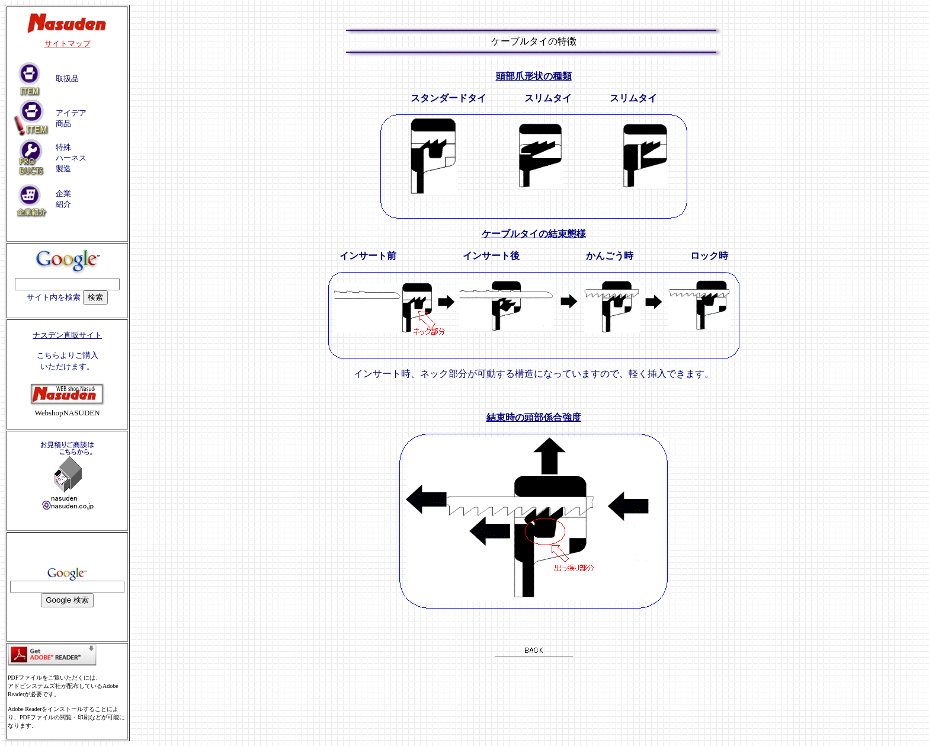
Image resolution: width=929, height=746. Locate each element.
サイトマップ (67, 43)
